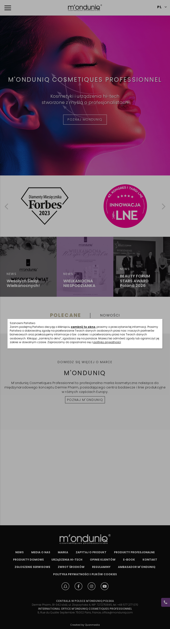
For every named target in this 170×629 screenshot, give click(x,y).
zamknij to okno (83, 327)
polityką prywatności (107, 342)
